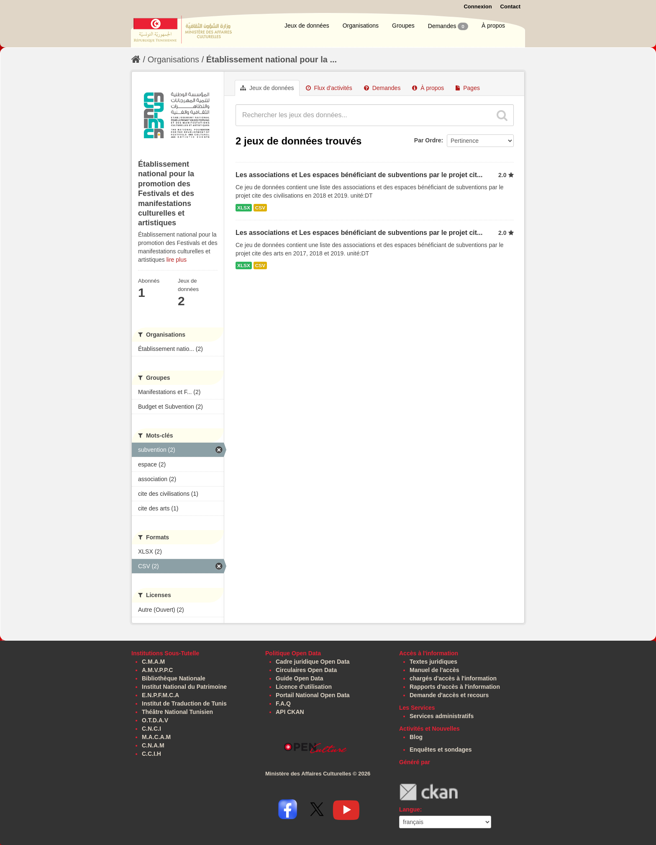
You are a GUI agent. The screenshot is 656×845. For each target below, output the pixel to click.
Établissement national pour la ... (271, 59)
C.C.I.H (151, 753)
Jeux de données (306, 25)
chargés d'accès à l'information (453, 678)
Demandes (448, 26)
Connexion (478, 6)
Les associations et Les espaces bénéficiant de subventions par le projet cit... (359, 174)
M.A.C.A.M (156, 737)
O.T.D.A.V (155, 720)
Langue (409, 809)
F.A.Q (283, 703)
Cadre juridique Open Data (313, 661)
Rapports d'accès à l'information (455, 686)
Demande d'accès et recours (449, 695)
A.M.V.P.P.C (157, 670)
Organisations (361, 25)
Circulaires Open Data (306, 670)
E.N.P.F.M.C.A (160, 695)
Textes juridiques (433, 661)
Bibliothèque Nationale (173, 678)
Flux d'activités (329, 88)
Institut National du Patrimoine (184, 686)
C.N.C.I (151, 728)
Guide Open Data (299, 678)
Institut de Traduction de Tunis (184, 703)
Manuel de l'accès (434, 670)
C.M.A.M (153, 661)
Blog (416, 737)
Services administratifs (442, 716)
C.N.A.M (153, 745)
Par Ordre (427, 140)
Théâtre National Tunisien (177, 711)
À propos (493, 25)
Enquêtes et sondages (441, 749)
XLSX (243, 208)
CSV (260, 208)
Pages (468, 88)
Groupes (403, 25)
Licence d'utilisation (304, 686)
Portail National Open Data (313, 695)
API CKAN (290, 711)
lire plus (177, 259)
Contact (510, 6)
